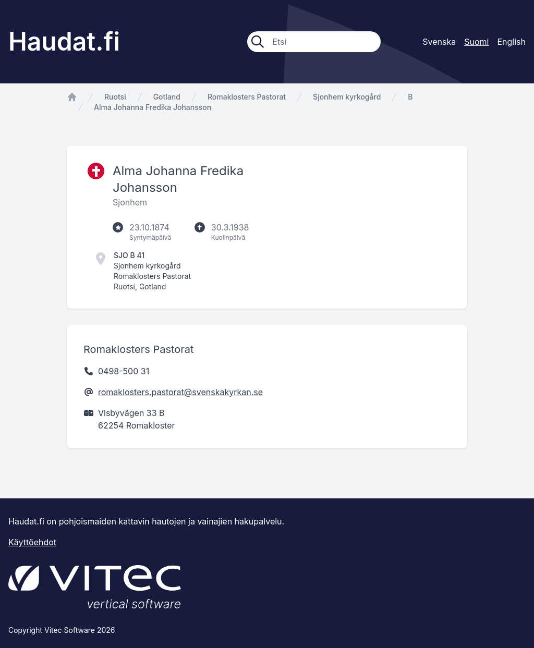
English (511, 41)
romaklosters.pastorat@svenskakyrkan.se (180, 392)
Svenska (439, 41)
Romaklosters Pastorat (247, 96)
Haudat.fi (64, 41)
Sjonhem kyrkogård (347, 96)
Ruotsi (115, 96)
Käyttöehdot (32, 542)
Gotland (166, 96)
